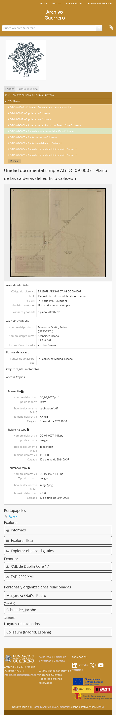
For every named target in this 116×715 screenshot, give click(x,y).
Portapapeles (111, 28)
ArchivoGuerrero (54, 15)
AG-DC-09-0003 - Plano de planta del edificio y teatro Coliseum (42, 155)
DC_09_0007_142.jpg (51, 474)
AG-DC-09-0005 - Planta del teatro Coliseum (32, 137)
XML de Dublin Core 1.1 (28, 566)
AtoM (100, 707)
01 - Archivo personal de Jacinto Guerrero (31, 95)
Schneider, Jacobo (48, 336)
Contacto (59, 661)
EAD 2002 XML (20, 576)
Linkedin (80, 665)
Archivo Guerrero (48, 345)
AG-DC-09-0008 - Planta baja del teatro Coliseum (35, 143)
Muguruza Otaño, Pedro (52, 327)
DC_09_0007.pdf (49, 397)
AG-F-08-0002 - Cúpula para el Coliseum (30, 119)
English (56, 3)
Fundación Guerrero (100, 3)
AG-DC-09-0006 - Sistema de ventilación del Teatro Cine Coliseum (44, 125)
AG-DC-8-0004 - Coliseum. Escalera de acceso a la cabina (39, 107)
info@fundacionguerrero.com (21, 675)
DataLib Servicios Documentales (51, 707)
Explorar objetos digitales (30, 550)
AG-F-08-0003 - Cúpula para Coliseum (29, 113)
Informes (16, 530)
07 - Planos (14, 101)
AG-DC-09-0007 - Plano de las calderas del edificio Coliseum (41, 131)
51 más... (14, 161)
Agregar (13, 516)
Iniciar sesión (74, 3)
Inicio (43, 3)
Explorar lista (19, 540)
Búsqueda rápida (28, 89)
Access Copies (15, 377)
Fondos (9, 89)
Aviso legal (45, 657)
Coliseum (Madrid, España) (57, 359)
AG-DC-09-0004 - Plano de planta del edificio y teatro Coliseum (42, 149)
